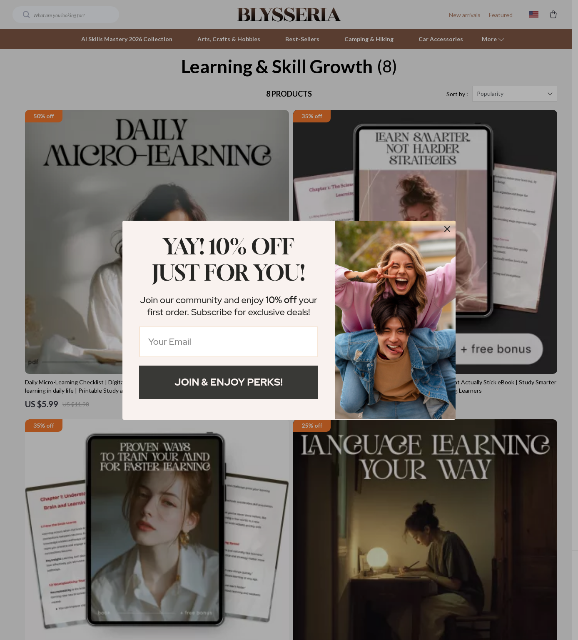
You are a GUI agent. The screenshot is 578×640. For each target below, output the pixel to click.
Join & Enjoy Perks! (228, 382)
